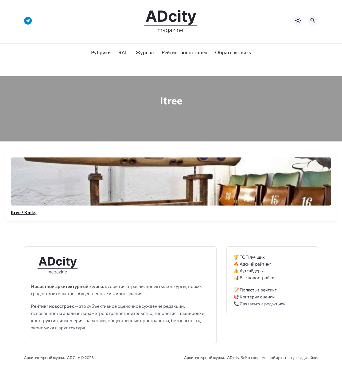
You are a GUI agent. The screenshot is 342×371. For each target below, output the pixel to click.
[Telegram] (28, 21)
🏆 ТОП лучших (249, 256)
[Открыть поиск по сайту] (313, 20)
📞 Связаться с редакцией (260, 303)
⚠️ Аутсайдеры (249, 270)
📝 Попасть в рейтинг (255, 289)
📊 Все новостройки (254, 277)
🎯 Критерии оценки (254, 296)
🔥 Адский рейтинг (252, 263)
